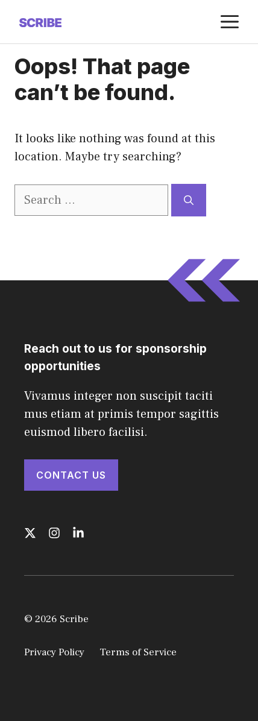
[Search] (188, 200)
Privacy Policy (54, 652)
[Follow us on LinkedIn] (78, 533)
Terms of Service (138, 652)
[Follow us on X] (30, 533)
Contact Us (71, 475)
